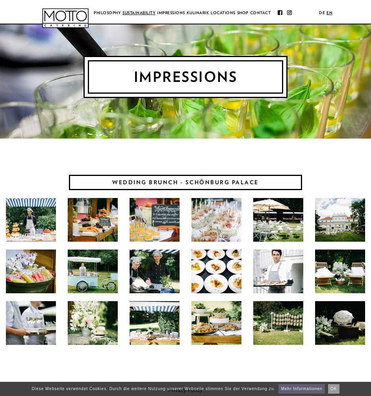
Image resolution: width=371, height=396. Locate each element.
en (329, 12)
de (322, 12)
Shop (243, 12)
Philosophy (107, 12)
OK (333, 389)
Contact (260, 12)
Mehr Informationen (302, 389)
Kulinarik (198, 12)
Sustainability (139, 12)
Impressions (171, 12)
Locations (223, 12)
